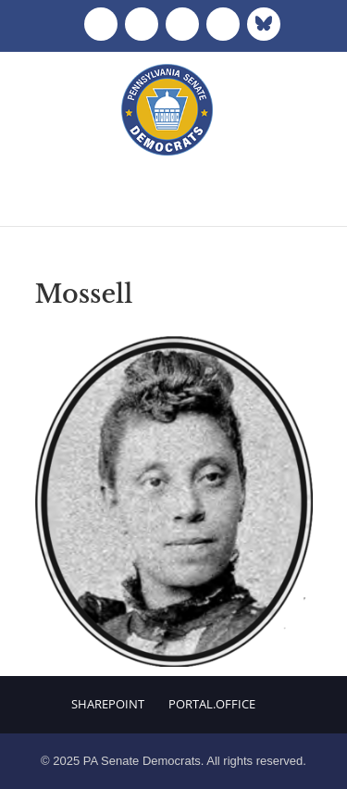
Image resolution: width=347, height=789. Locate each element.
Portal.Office (211, 703)
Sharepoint (107, 703)
